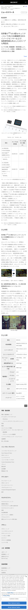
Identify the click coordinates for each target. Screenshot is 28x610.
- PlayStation (5, 419)
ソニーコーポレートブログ (7, 459)
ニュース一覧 (4, 542)
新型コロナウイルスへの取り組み (9, 519)
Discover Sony (4, 558)
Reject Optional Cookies (14, 603)
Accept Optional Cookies (14, 607)
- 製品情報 (4, 432)
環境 (2, 510)
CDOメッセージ (5, 483)
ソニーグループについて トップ (8, 450)
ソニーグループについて (9, 6)
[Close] (26, 576)
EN (26, 6)
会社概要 (3, 468)
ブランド (3, 464)
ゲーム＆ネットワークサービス (8, 416)
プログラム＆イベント (6, 487)
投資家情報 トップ (5, 568)
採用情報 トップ (5, 554)
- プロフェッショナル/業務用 (9, 434)
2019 (9, 7)
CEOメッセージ (5, 455)
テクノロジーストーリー (7, 485)
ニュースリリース (4, 7)
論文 (2, 492)
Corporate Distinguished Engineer (8, 489)
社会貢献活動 (4, 512)
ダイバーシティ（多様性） (7, 514)
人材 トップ (4, 552)
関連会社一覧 (4, 471)
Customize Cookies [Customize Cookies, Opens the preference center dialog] (14, 598)
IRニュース (4, 570)
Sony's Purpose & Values (6, 453)
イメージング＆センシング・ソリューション (11, 436)
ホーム (2, 6)
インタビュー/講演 (5, 535)
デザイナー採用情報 (6, 540)
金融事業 (3, 438)
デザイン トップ (5, 528)
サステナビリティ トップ (7, 501)
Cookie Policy (10, 592)
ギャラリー (4, 538)
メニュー (23, 12)
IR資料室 (3, 572)
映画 (2, 425)
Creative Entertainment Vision (7, 462)
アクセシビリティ (5, 517)
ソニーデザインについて (7, 531)
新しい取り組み (5, 441)
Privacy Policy (6, 595)
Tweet (25, 56)
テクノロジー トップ (6, 480)
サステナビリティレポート (7, 508)
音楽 (2, 423)
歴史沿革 (3, 466)
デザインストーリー (6, 533)
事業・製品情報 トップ (6, 414)
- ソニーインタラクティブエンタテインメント (12, 421)
